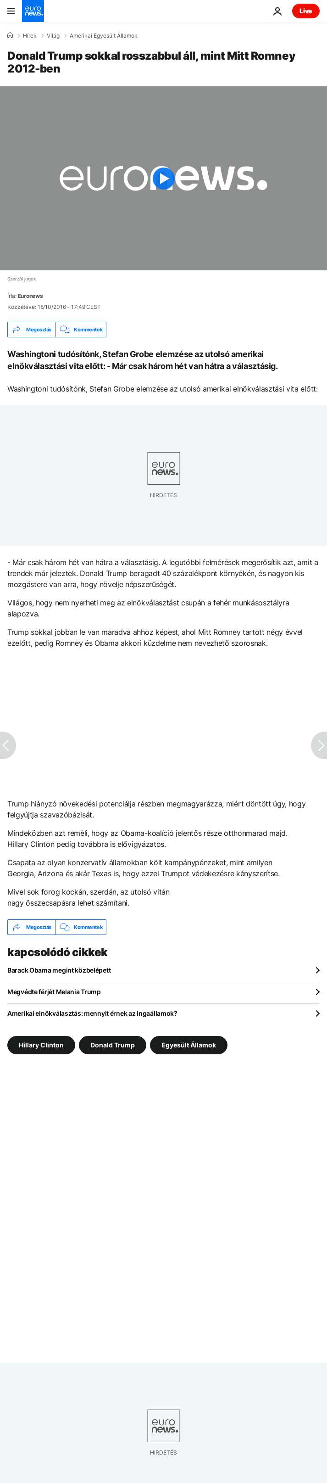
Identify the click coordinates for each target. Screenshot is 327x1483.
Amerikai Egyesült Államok (104, 36)
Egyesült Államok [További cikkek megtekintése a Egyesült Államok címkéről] (188, 1045)
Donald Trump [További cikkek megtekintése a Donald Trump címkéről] (112, 1045)
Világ (53, 36)
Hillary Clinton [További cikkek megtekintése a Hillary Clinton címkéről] (41, 1045)
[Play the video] (163, 178)
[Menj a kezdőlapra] (33, 11)
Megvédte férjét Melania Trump (54, 992)
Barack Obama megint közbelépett (59, 970)
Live (305, 11)
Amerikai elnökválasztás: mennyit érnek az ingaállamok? (92, 1013)
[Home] (10, 35)
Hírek (30, 36)
